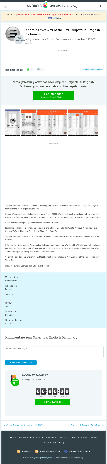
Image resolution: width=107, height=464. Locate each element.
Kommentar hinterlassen (92, 69)
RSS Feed (26, 451)
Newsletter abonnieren (57, 437)
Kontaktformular (80, 437)
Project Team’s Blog (53, 442)
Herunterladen (53, 95)
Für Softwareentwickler (31, 437)
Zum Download (52, 401)
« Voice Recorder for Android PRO (23, 425)
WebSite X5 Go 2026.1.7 (35, 375)
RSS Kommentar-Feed (50, 451)
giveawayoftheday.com (43, 458)
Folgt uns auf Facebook (79, 451)
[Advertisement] (64, 57)
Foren (94, 437)
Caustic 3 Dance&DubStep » (87, 425)
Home (13, 437)
